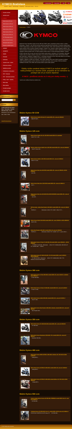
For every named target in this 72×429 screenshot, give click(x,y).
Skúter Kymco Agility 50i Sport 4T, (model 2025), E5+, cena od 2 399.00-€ (47, 117)
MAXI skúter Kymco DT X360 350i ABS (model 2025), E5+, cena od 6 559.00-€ (48, 323)
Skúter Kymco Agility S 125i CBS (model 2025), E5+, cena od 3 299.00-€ (47, 158)
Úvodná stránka (23, 27)
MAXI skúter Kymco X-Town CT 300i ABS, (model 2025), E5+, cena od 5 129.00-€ (49, 287)
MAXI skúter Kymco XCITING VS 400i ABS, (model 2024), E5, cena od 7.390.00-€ (49, 367)
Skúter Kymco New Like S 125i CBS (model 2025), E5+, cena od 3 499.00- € (48, 183)
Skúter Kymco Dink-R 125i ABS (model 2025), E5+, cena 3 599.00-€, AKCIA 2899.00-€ (50, 220)
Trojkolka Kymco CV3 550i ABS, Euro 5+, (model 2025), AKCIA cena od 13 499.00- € (49, 411)
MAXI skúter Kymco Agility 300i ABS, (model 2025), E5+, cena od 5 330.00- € (48, 298)
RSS (63, 3)
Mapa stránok (56, 3)
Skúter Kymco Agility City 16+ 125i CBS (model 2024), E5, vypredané (46, 135)
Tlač (69, 3)
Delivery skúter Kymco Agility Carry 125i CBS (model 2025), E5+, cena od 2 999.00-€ (50, 147)
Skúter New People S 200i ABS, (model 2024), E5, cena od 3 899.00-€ (46, 230)
